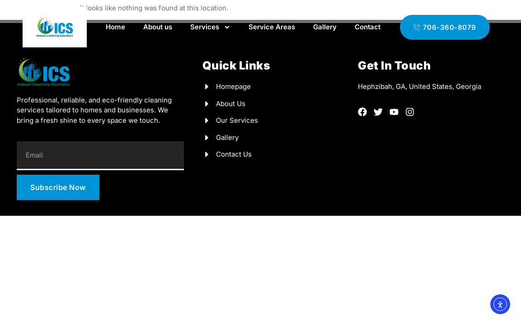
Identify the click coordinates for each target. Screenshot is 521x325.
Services (210, 27)
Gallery (325, 27)
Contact (367, 27)
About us (157, 27)
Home (115, 27)
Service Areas (272, 27)
